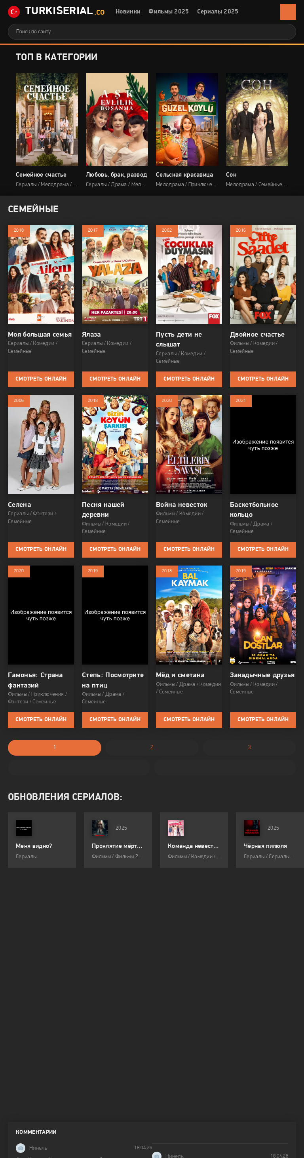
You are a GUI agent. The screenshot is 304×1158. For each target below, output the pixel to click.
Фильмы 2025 (168, 12)
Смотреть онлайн (40, 379)
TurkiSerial (56, 12)
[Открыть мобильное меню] (288, 12)
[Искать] (284, 32)
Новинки (128, 12)
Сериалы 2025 (218, 12)
